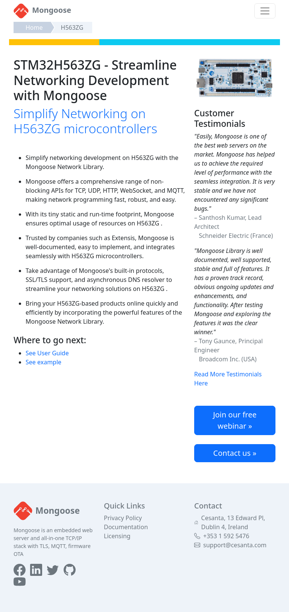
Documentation (126, 527)
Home (34, 27)
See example (43, 362)
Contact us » (235, 453)
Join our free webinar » (235, 420)
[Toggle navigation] (264, 10)
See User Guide (47, 353)
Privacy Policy (123, 518)
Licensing (117, 536)
